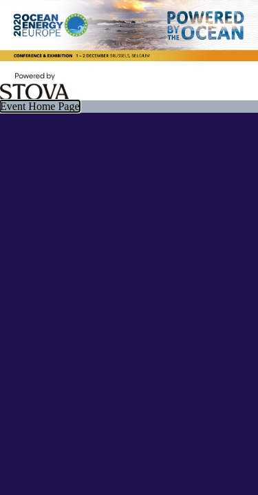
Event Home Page (40, 106)
